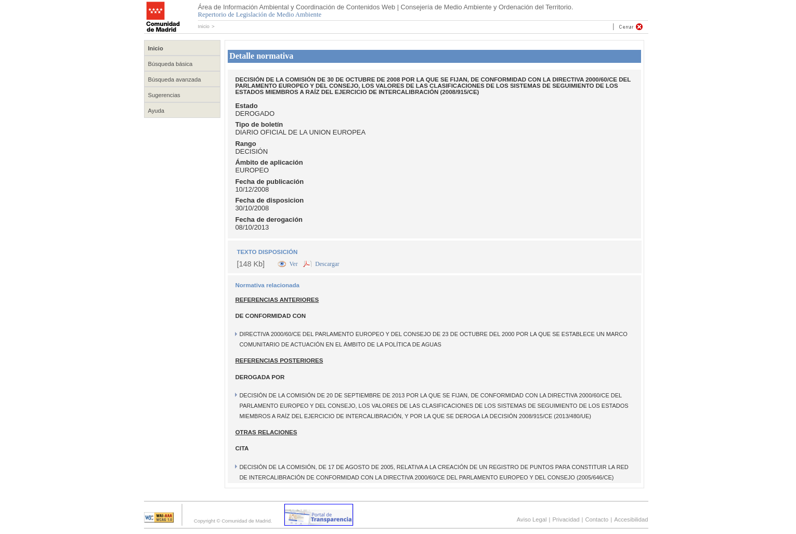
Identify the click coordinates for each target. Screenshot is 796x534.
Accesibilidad (631, 519)
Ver (294, 264)
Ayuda (156, 111)
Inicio (204, 26)
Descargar (327, 264)
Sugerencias (164, 95)
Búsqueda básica (170, 64)
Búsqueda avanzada (174, 79)
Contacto (597, 519)
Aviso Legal (532, 519)
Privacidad (565, 519)
